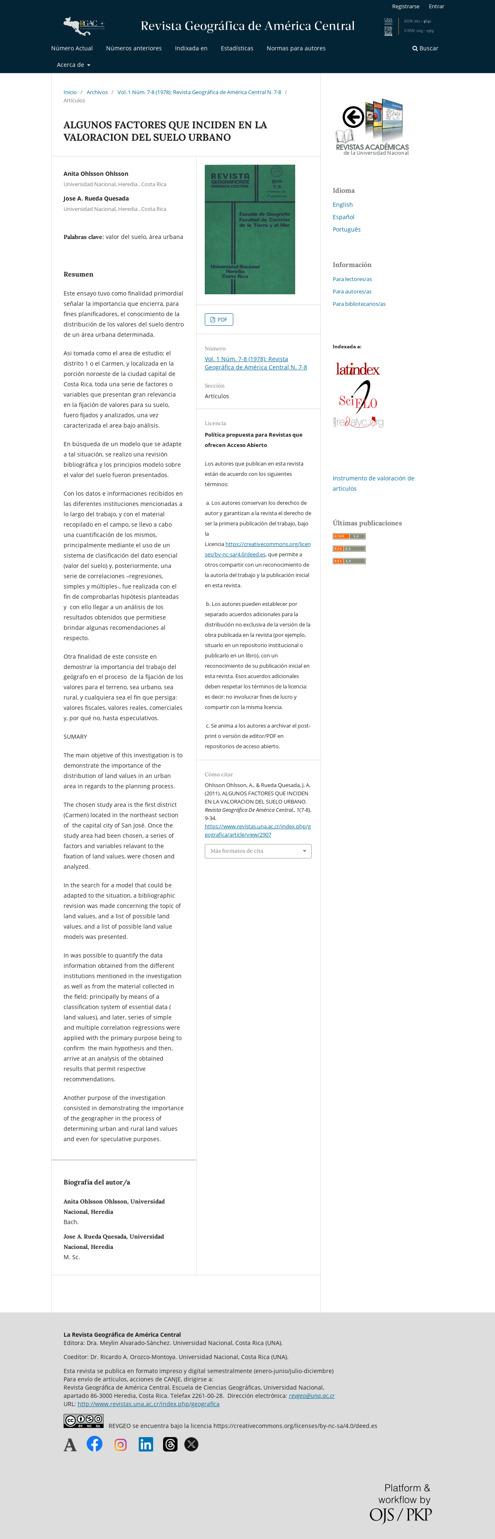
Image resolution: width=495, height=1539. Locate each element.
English (343, 204)
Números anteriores (134, 48)
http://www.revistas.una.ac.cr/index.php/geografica (149, 1404)
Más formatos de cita (237, 850)
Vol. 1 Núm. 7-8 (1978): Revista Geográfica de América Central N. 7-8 (199, 92)
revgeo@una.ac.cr (312, 1396)
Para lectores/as (352, 279)
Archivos (97, 92)
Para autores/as (352, 291)
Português (347, 229)
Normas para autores (296, 48)
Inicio (70, 92)
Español (344, 217)
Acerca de (71, 65)
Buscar (425, 48)
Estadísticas (237, 48)
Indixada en (191, 48)
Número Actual (72, 48)
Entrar (436, 6)
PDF (221, 319)
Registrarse (405, 6)
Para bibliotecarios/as (359, 303)
